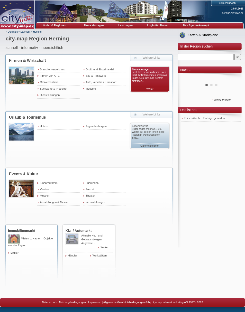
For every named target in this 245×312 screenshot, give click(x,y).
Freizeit (90, 189)
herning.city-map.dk (232, 13)
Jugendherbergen (96, 126)
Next (235, 77)
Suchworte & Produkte (53, 88)
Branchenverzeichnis (52, 69)
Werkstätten (99, 255)
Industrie (91, 88)
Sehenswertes (140, 126)
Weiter (150, 89)
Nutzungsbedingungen (72, 302)
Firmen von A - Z (50, 75)
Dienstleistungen (50, 95)
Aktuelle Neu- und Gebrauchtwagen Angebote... (97, 242)
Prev (188, 77)
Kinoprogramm (48, 182)
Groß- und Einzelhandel (100, 69)
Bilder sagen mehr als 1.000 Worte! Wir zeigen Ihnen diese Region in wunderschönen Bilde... (148, 133)
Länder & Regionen (54, 25)
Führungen (92, 182)
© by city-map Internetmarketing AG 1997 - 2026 (174, 302)
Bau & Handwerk (96, 75)
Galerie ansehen (149, 145)
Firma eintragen (94, 25)
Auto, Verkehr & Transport (101, 82)
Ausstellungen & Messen (54, 202)
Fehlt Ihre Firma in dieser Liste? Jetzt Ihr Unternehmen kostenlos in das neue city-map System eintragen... (149, 76)
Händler (72, 255)
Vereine (44, 189)
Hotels (43, 126)
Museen (44, 195)
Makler (14, 252)
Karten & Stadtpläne (203, 35)
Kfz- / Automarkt (78, 231)
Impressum (94, 302)
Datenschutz (49, 302)
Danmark (25, 31)
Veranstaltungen (95, 202)
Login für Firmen (157, 25)
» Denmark (12, 31)
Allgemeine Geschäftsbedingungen (124, 302)
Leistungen (125, 25)
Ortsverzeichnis (49, 82)
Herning (37, 31)
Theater (90, 195)
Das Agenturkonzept (196, 25)
